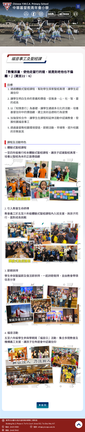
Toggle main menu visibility (78, 5)
